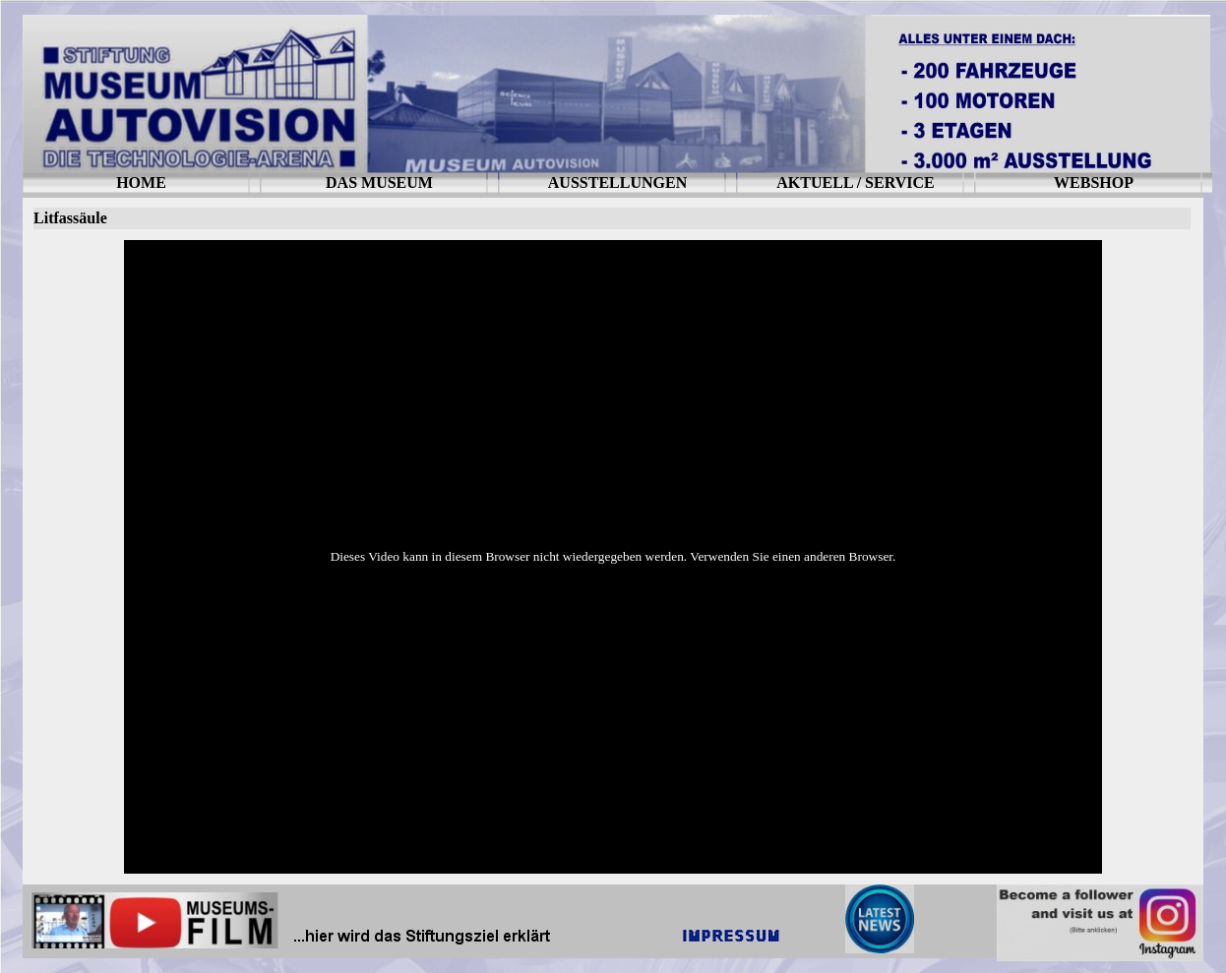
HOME (141, 182)
